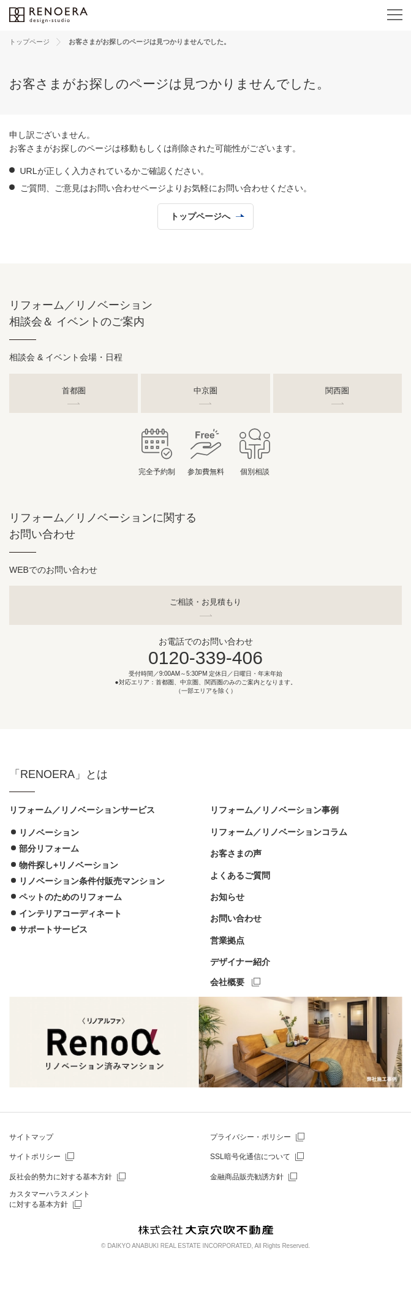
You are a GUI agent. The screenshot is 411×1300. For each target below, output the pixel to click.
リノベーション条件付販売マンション (92, 881)
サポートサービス (53, 929)
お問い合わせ (236, 918)
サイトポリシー (35, 1156)
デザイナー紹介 (240, 962)
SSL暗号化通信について (250, 1156)
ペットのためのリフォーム (70, 897)
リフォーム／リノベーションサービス (82, 810)
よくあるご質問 (240, 875)
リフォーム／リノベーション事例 (274, 810)
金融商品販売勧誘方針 (247, 1177)
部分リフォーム (49, 848)
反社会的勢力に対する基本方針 (60, 1177)
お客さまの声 (236, 853)
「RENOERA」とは (58, 774)
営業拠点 (227, 940)
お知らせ (227, 897)
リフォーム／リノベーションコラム (278, 832)
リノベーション (49, 832)
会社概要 (227, 982)
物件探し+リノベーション (68, 865)
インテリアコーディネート (70, 913)
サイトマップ (31, 1137)
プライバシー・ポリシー (250, 1137)
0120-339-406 (205, 658)
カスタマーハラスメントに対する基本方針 (49, 1199)
